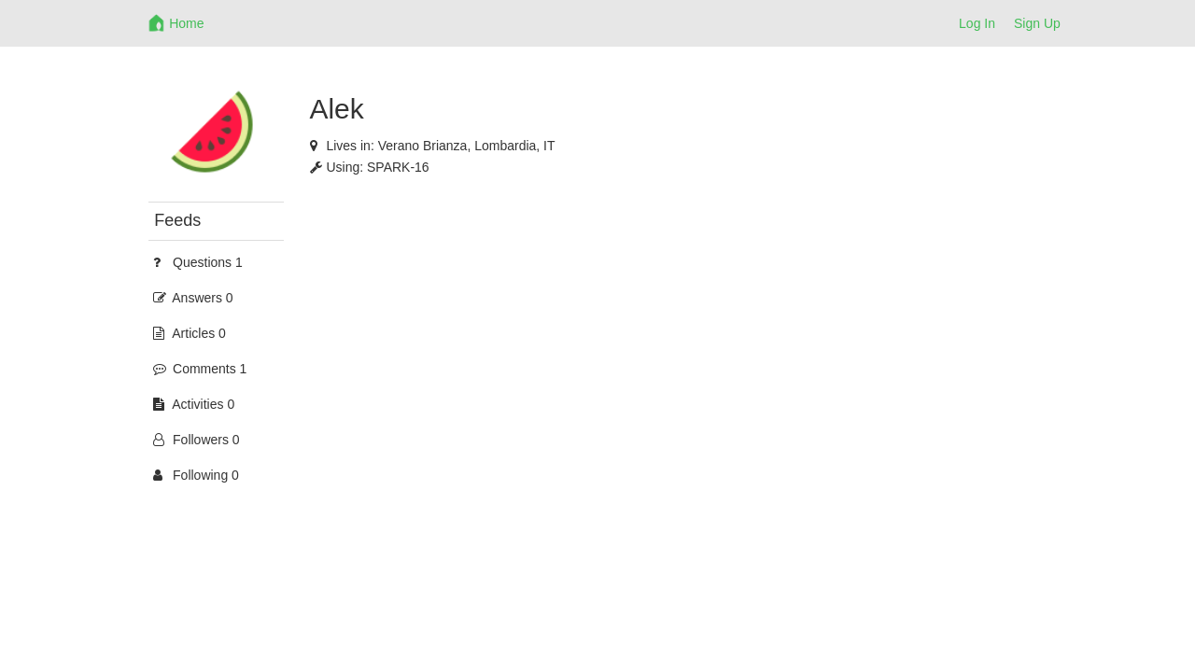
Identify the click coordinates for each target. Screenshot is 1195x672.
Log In (977, 23)
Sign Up (1037, 23)
